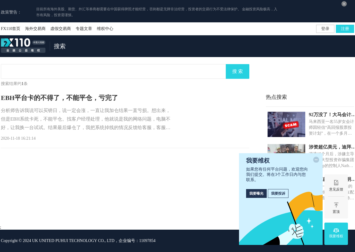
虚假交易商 (60, 28)
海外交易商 (35, 28)
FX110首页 (10, 28)
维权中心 (105, 28)
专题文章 (84, 28)
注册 (345, 28)
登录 (325, 28)
